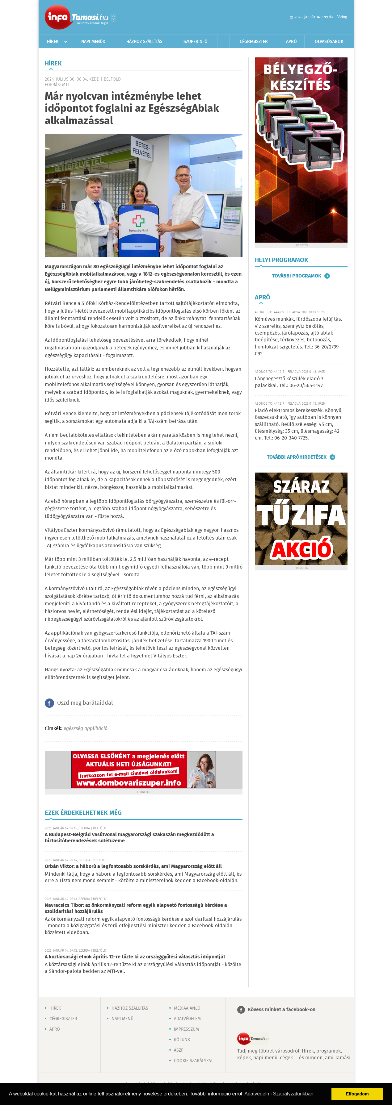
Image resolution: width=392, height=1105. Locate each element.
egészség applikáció (85, 728)
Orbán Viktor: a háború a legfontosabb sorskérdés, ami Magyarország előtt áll (133, 866)
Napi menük (93, 41)
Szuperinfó (195, 41)
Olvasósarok (329, 41)
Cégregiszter (254, 41)
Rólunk (182, 1039)
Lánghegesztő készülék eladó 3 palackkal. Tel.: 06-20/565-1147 (289, 382)
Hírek (53, 41)
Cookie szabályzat (193, 1060)
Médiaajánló (187, 1008)
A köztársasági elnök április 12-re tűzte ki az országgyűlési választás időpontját (135, 957)
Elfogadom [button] (357, 1093)
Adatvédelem (187, 1018)
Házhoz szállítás (144, 41)
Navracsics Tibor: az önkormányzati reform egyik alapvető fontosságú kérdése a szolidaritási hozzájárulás (136, 908)
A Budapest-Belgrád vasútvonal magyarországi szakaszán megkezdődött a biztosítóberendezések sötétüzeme (129, 838)
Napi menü (122, 1018)
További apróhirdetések (297, 457)
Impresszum (186, 1029)
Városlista (113, 18)
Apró (291, 41)
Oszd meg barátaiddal (85, 703)
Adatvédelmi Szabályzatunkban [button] (278, 1093)
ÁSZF (178, 1050)
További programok (296, 276)
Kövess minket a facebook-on (281, 1010)
